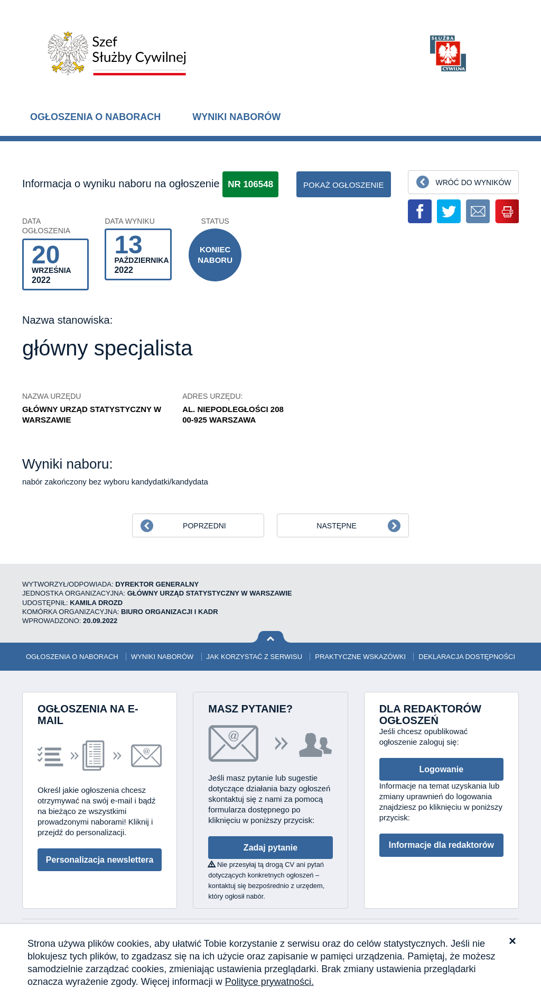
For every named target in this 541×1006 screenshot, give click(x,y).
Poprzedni (204, 526)
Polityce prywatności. (269, 981)
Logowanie (441, 769)
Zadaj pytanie (270, 847)
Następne (336, 526)
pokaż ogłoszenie (343, 184)
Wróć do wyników (473, 182)
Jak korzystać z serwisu (255, 657)
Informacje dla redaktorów (441, 844)
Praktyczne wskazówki (360, 657)
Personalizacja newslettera (100, 859)
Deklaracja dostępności (466, 657)
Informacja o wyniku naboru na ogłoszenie (121, 183)
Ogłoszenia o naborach (95, 117)
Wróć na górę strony (271, 637)
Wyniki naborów (236, 117)
